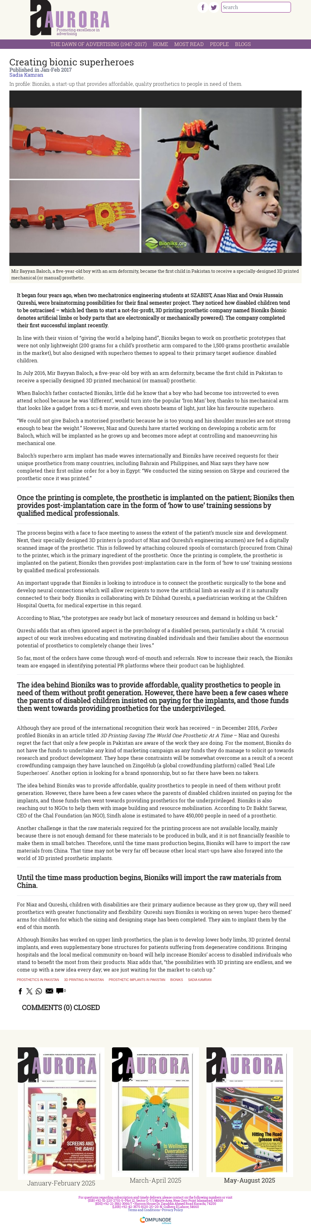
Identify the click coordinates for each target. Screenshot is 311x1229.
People (219, 44)
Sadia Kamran (26, 74)
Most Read (189, 44)
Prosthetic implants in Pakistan (137, 980)
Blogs (243, 44)
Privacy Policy (172, 1210)
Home (160, 44)
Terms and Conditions (144, 1210)
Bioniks (176, 980)
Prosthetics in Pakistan (38, 980)
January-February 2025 (61, 1183)
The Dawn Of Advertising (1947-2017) (98, 44)
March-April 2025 (155, 1180)
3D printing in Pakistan (84, 980)
